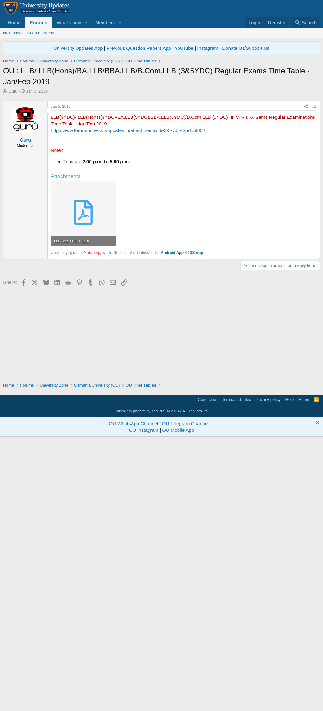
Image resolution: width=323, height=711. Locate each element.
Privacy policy (268, 670)
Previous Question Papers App (139, 48)
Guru (13, 91)
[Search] (305, 22)
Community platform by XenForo (161, 682)
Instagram (207, 48)
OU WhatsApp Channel (133, 694)
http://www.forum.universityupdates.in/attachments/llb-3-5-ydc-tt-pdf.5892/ (128, 218)
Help (289, 670)
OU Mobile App (178, 701)
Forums (38, 22)
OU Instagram (143, 701)
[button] (86, 22)
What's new (69, 22)
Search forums (40, 33)
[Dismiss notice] (317, 694)
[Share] (306, 195)
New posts (12, 33)
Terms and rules (236, 670)
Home (14, 22)
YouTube (184, 48)
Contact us (207, 670)
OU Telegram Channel (185, 694)
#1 (314, 195)
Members (105, 22)
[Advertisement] (161, 141)
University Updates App (78, 48)
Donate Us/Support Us (245, 48)
